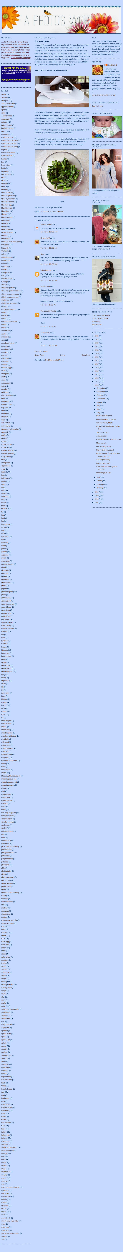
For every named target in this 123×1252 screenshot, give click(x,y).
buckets (4, 236)
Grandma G (45, 238)
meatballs (5, 739)
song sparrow (6, 1024)
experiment (5, 466)
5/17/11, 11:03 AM (49, 248)
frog (2, 530)
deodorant (5, 414)
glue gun (4, 573)
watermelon (5, 1172)
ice (2, 675)
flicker (3, 503)
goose (3, 586)
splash (3, 1043)
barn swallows (6, 156)
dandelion (5, 401)
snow (3, 1006)
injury (3, 684)
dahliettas (5, 392)
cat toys (4, 269)
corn (3, 340)
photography (6, 871)
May (99, 413)
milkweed (5, 742)
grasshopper (6, 598)
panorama (5, 843)
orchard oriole (6, 819)
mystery (4, 803)
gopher (4, 589)
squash (4, 1049)
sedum (4, 975)
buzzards (5, 248)
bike (3, 177)
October (100, 395)
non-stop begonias (8, 813)
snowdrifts (5, 1015)
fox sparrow (5, 524)
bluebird (4, 223)
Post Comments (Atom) (54, 360)
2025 (97, 336)
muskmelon (5, 797)
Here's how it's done (104, 416)
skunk (3, 994)
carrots (4, 263)
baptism (4, 150)
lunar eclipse (6, 721)
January (100, 488)
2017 (97, 364)
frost (3, 533)
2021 (97, 350)
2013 (97, 378)
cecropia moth (6, 279)
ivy (2, 690)
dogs (3, 420)
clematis (4, 315)
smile (3, 1000)
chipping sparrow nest (9, 297)
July (98, 406)
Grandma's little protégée (106, 419)
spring (3, 1046)
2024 (97, 339)
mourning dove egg (8, 779)
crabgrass (5, 374)
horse (3, 659)
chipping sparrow (8, 288)
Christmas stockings (9, 303)
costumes (5, 358)
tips (2, 1092)
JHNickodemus (46, 270)
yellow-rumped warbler (10, 1233)
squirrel (4, 1052)
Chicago (4, 282)
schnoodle (5, 972)
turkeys (4, 1138)
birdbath (4, 183)
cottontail (4, 361)
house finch (5, 665)
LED (3, 708)
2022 (97, 346)
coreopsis (5, 337)
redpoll (4, 926)
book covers (6, 229)
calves (3, 254)
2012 (97, 381)
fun (2, 539)
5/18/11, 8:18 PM (48, 327)
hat (2, 635)
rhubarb (4, 932)
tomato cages (6, 1107)
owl (2, 834)
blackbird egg (6, 205)
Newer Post (39, 355)
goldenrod (5, 579)
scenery (4, 969)
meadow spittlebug (8, 736)
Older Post (86, 355)
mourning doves (7, 785)
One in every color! (103, 463)
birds (3, 187)
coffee (3, 325)
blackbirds (5, 211)
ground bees (6, 607)
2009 (97, 496)
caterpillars (5, 272)
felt (2, 487)
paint (3, 837)
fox (2, 521)
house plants (6, 668)
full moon (5, 536)
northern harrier (7, 816)
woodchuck (5, 1218)
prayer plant (6, 886)
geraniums (5, 561)
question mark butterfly (10, 892)
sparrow (4, 1031)
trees (3, 1126)
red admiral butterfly (9, 920)
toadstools (5, 1098)
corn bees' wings (7, 343)
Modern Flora (6, 754)
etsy (3, 460)
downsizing (5, 426)
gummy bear (6, 613)
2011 (97, 385)
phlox (3, 868)
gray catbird (6, 601)
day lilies (4, 408)
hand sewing (6, 625)
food (3, 518)
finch (3, 490)
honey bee (5, 653)
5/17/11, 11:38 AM (49, 264)
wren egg (5, 1227)
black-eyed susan (8, 199)
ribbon (3, 936)
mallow (4, 727)
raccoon (4, 899)
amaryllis (4, 101)
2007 (97, 503)
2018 (97, 360)
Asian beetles (6, 116)
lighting (4, 711)
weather (4, 1175)
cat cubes (5, 266)
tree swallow (6, 1123)
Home (62, 355)
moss (3, 767)
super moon (6, 1077)
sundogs (4, 1064)
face (3, 475)
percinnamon (6, 850)
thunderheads (6, 1089)
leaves (3, 705)
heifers (4, 647)
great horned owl (7, 604)
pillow (3, 874)
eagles (3, 438)
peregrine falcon (7, 853)
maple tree (5, 730)
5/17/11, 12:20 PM (49, 280)
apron (3, 110)
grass (3, 595)
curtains (4, 389)
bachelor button (7, 128)
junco (3, 696)
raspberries (5, 914)
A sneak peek (41, 41)
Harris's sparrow (7, 629)
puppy (3, 889)
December (101, 388)
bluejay (4, 226)
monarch (4, 757)
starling (4, 1058)
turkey (3, 1132)
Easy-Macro (6, 457)
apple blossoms (7, 107)
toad (3, 1095)
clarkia (3, 312)
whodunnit (5, 1190)
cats (3, 275)
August (100, 402)
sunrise (4, 1071)
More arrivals (101, 443)
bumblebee (5, 239)
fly (2, 512)
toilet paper (5, 1104)
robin (3, 938)
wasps (3, 1169)
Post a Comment (41, 351)
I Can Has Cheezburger (101, 315)
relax (3, 929)
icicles (3, 678)
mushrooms (6, 794)
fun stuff (4, 543)
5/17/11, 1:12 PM (48, 305)
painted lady (6, 840)
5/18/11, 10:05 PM (49, 345)
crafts (3, 377)
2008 (97, 499)
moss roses (5, 770)
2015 (97, 371)
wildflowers (5, 1196)
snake (3, 1003)
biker (3, 180)
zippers (4, 1236)
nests (3, 810)
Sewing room (6, 988)
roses (3, 954)
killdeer (4, 699)
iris (2, 687)
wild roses (5, 1193)
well (2, 1184)
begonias (5, 171)
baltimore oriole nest (9, 143)
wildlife (4, 1199)
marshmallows (7, 733)
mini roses (5, 751)
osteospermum (7, 831)
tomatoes (5, 1110)
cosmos (4, 355)
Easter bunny (6, 444)
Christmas (5, 300)
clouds (3, 318)
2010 (97, 492)
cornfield (4, 352)
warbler (4, 1166)
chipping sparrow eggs (10, 294)
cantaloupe (5, 260)
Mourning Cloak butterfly (10, 776)
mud (3, 791)
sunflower (5, 1067)
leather (4, 702)
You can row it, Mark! (104, 423)
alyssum (4, 97)
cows (3, 371)
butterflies (5, 245)
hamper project (7, 622)
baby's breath (6, 125)
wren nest (5, 1230)
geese (3, 558)
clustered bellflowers (9, 322)
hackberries (5, 616)
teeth (3, 1083)
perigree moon (7, 859)
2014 (97, 374)
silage (3, 991)
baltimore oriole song (9, 147)
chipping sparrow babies (10, 291)
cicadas (4, 306)
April (99, 477)
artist (3, 113)
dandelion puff (6, 404)
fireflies (4, 493)
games (4, 549)
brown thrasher (7, 233)
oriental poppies (7, 822)
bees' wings (6, 165)
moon (3, 764)
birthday (4, 189)
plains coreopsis (7, 877)
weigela (4, 1181)
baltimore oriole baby (9, 140)
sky (2, 997)
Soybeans (5, 1028)
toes (3, 1101)
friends (4, 527)
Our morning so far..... (104, 446)
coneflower (5, 331)
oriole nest (5, 825)
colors (3, 328)
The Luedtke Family (48, 311)
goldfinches (5, 582)
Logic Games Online (100, 318)
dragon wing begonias (10, 429)
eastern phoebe (7, 454)
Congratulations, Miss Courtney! (108, 439)
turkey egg (5, 1135)
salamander (6, 957)
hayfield (4, 644)
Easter (3, 441)
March (99, 481)
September (101, 399)
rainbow (4, 908)
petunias (4, 862)
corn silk (4, 346)
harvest (4, 632)
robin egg (5, 942)
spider (3, 1037)
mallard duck (6, 724)
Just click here (97, 106)
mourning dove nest (9, 782)
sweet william (6, 1080)
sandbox (4, 960)
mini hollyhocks (7, 748)
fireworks (4, 496)
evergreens (5, 463)
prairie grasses (7, 883)
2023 (97, 343)
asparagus (5, 119)
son (2, 1021)
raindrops (5, 911)
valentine (4, 1144)
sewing (4, 982)
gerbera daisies (7, 564)
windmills (5, 1206)
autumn (4, 122)
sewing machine (7, 985)
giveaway (5, 570)
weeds (3, 1178)
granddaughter (7, 592)
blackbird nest (6, 208)
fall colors (5, 478)
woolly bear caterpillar (9, 1221)
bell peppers (6, 174)
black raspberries (8, 196)
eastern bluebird (7, 450)
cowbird (4, 364)
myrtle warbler (6, 800)
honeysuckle (6, 656)
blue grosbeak (6, 217)
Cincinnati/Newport (8, 309)
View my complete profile (103, 95)
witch (3, 1215)
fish (2, 500)
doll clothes (5, 423)
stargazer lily (6, 1055)
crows (3, 386)
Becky (43, 254)
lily (2, 717)
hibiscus (4, 650)
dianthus (4, 417)
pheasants (5, 865)
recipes (4, 917)
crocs (3, 380)
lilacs (3, 715)
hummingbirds (6, 671)
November (101, 392)
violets (3, 1163)
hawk (3, 638)
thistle (3, 1086)
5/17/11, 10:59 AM (49, 232)
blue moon (5, 220)
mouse (4, 788)
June (99, 409)
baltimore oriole (7, 137)
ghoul (3, 567)
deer (3, 411)
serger (3, 978)
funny (3, 546)
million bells (5, 745)
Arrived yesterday (103, 460)
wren (3, 1224)
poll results (5, 880)
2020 (97, 353)
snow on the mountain (10, 1009)
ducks (3, 435)
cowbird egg (6, 368)
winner (3, 1209)
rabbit (3, 896)
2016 (97, 367)
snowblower (6, 1012)
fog (2, 515)
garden (4, 552)
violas (3, 1159)
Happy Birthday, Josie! (105, 450)
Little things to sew (103, 473)
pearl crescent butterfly (10, 846)
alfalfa (3, 94)
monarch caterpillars (9, 761)
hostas (3, 662)
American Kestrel (8, 104)
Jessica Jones (46, 225)
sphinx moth (6, 1034)
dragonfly (5, 432)
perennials (5, 856)
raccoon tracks (7, 902)
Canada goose (7, 257)
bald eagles (5, 134)
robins (3, 948)
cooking (4, 334)
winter (3, 1212)
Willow (3, 1203)
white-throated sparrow (10, 1187)
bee (2, 162)
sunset (3, 1074)
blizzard (4, 214)
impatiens (5, 681)
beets (3, 168)
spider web (5, 1040)
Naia (3, 807)
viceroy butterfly (7, 1150)
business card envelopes (11, 242)
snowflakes (5, 1018)
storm (3, 1061)
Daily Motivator (7, 395)
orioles (3, 828)
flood (3, 506)
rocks (3, 951)
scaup (3, 966)
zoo (2, 1239)
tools (3, 1113)
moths (3, 773)
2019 (97, 357)
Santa (3, 963)
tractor (3, 1120)
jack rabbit (5, 693)
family (3, 481)
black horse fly (7, 193)
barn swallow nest (8, 153)
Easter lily (5, 447)
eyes (3, 469)
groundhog (5, 610)
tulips (3, 1129)
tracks (3, 1117)
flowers (4, 509)
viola (3, 1157)
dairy (3, 398)
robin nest (5, 945)
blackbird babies (7, 202)
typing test (5, 1141)
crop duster (5, 383)
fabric (3, 472)
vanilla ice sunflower (9, 1147)
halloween (5, 619)
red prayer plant (7, 923)
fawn (3, 484)
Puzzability (96, 321)
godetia (4, 576)
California (5, 251)
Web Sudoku (97, 325)
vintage (4, 1153)
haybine (4, 641)
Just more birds (102, 432)
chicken (4, 285)
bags (3, 131)
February (100, 484)
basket (3, 159)
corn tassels (6, 349)
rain (2, 905)
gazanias (4, 555)
